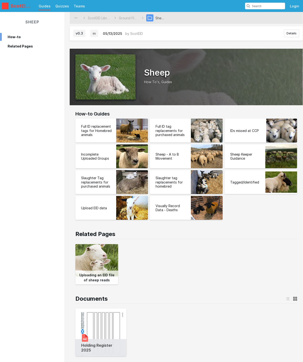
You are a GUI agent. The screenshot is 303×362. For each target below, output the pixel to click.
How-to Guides (92, 114)
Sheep (32, 22)
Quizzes (62, 6)
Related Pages (20, 46)
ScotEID (136, 33)
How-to (14, 37)
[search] (248, 5)
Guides (45, 6)
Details (292, 33)
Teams (79, 6)
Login (294, 6)
